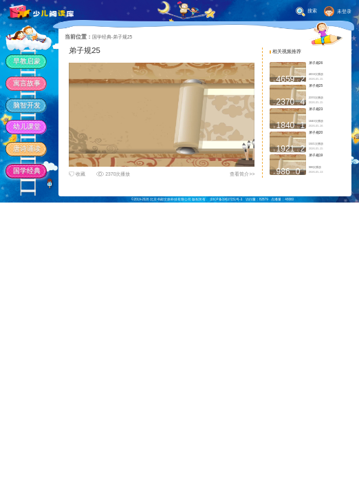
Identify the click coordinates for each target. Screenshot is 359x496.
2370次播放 (113, 174)
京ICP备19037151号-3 (226, 199)
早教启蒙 (27, 61)
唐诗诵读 (27, 148)
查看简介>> (242, 174)
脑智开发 (27, 105)
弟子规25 (316, 85)
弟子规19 (316, 155)
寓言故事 (27, 83)
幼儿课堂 (27, 126)
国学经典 (27, 170)
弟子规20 (316, 132)
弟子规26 (316, 63)
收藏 (77, 174)
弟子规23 (316, 109)
